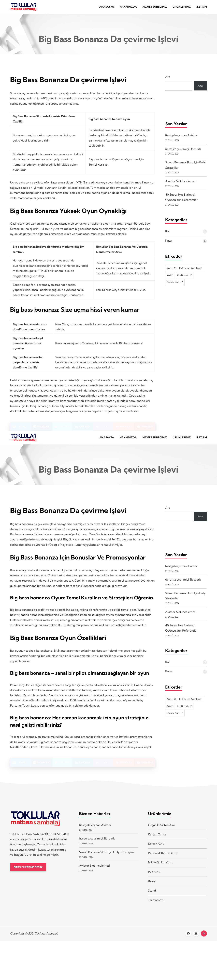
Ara (167, 79)
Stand (152, 895)
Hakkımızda (128, 8)
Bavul (151, 886)
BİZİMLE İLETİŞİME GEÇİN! (30, 872)
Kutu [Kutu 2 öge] (171, 270)
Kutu (168, 243)
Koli (167, 233)
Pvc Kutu (154, 877)
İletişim (201, 8)
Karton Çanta (157, 839)
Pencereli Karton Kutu (162, 858)
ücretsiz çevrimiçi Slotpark (183, 151)
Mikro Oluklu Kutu (160, 867)
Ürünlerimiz (181, 8)
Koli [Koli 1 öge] (170, 277)
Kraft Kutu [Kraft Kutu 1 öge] (184, 277)
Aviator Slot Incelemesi (180, 183)
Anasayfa (106, 8)
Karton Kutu (156, 848)
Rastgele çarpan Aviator (181, 137)
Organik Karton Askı (161, 830)
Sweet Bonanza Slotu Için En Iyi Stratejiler (106, 857)
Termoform (156, 905)
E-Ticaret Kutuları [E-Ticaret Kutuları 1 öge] (190, 270)
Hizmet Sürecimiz (154, 8)
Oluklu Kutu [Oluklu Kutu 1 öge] (175, 284)
